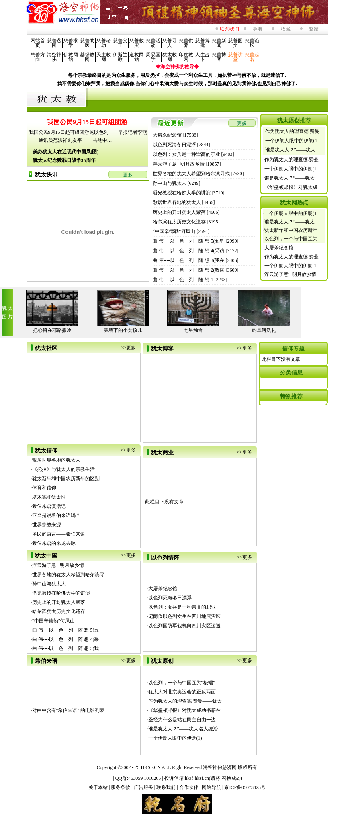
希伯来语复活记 (49, 506)
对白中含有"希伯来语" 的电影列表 (68, 710)
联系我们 (166, 787)
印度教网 (186, 57)
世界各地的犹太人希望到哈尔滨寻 (68, 574)
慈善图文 (235, 43)
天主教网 (103, 57)
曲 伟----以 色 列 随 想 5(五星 (189, 241)
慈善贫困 (54, 43)
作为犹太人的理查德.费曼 (292, 131)
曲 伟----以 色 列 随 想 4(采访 (189, 251)
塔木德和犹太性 (49, 497)
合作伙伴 (189, 787)
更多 (128, 175)
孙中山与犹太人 (169, 183)
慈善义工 (120, 43)
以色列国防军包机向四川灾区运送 (184, 625)
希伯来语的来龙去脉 (54, 543)
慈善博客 (219, 57)
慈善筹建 (202, 43)
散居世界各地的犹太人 (177, 202)
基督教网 (87, 57)
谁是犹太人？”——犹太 (290, 150)
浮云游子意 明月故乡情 (179, 164)
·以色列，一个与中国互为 (290, 238)
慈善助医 (87, 43)
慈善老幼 (103, 43)
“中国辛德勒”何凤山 (174, 231)
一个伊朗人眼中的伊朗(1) (175, 738)
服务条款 (121, 787)
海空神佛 (54, 57)
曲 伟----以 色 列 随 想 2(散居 (189, 270)
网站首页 (38, 43)
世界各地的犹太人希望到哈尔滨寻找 (191, 173)
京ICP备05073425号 (245, 787)
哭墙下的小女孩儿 (123, 330)
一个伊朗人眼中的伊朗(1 (291, 140)
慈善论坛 (252, 43)
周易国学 (153, 57)
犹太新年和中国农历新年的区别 (66, 478)
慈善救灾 (136, 43)
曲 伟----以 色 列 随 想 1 (183, 279)
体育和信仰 (44, 488)
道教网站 (136, 57)
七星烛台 (193, 330)
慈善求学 (70, 43)
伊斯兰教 (120, 57)
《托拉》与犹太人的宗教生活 (63, 469)
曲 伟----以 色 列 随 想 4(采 (65, 639)
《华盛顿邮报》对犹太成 (290, 187)
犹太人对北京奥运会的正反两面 (182, 692)
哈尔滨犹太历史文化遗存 (179, 222)
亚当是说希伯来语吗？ (56, 515)
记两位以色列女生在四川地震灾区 (184, 616)
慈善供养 (186, 43)
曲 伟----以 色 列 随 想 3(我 (65, 648)
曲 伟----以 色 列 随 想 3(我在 (189, 260)
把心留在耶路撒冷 (52, 330)
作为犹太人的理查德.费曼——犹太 (185, 701)
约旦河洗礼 (264, 330)
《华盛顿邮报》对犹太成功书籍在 (184, 710)
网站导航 (212, 787)
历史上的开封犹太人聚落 (179, 212)
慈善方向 (38, 57)
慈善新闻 (219, 43)
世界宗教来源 (46, 525)
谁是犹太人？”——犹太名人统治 (183, 729)
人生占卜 (202, 57)
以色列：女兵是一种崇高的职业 (186, 154)
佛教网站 (70, 57)
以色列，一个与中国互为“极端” (181, 682)
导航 (257, 29)
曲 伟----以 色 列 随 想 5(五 (65, 630)
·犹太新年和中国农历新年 (290, 230)
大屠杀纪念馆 (167, 135)
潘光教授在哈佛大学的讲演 (182, 193)
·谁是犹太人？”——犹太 (289, 222)
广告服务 (144, 787)
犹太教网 (169, 57)
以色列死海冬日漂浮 (174, 144)
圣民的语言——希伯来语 (58, 534)
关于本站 (98, 787)
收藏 (286, 29)
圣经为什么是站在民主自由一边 (182, 719)
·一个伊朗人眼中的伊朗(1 (290, 213)
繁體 (314, 29)
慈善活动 (153, 43)
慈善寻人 (169, 43)
